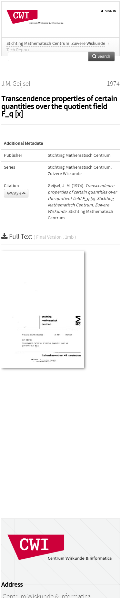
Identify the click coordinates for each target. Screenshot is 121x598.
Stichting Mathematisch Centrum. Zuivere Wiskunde (55, 43)
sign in (108, 11)
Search (101, 56)
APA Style (16, 193)
